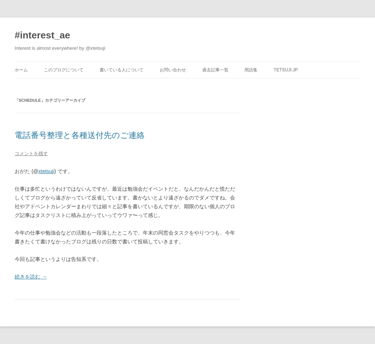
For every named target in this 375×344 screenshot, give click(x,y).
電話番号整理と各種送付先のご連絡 (80, 135)
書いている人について (122, 69)
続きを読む (31, 277)
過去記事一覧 (215, 69)
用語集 (250, 69)
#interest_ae (42, 35)
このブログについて (63, 69)
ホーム (21, 69)
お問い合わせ (173, 69)
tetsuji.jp (286, 69)
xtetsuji (46, 171)
